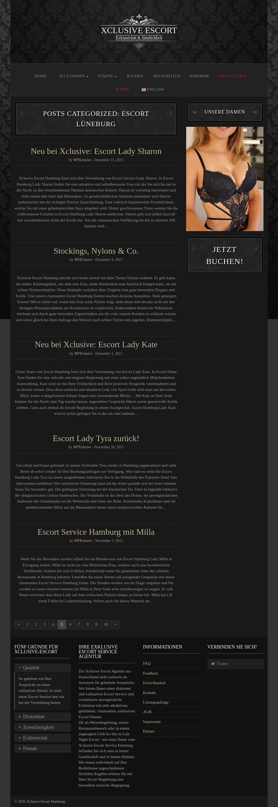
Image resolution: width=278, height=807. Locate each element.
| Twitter (219, 664)
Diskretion (33, 716)
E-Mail (123, 89)
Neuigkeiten (166, 76)
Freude (30, 748)
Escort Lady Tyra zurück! (96, 438)
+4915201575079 (232, 76)
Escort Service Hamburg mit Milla (96, 532)
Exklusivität (35, 738)
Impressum (152, 722)
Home (40, 76)
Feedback (150, 673)
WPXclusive (82, 160)
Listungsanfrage (156, 702)
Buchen (135, 76)
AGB (147, 712)
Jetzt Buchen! (224, 259)
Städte (107, 76)
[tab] (42, 668)
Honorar (199, 76)
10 (106, 624)
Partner (148, 731)
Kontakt (149, 693)
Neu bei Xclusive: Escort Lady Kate (96, 344)
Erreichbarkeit (154, 683)
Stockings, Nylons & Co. (96, 251)
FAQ (147, 663)
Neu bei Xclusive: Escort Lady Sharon (96, 151)
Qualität (31, 667)
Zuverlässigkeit (38, 727)
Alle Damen (73, 76)
